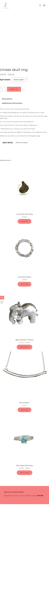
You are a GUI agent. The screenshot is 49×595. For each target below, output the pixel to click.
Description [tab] (7, 99)
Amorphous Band (24, 277)
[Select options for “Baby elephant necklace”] (24, 347)
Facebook (21, 136)
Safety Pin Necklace (24, 132)
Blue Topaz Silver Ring (24, 465)
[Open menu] (40, 5)
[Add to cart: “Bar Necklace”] (24, 409)
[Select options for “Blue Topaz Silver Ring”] (24, 472)
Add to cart (14, 89)
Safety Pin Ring (41, 132)
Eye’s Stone (5, 80)
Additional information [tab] (12, 103)
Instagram (32, 136)
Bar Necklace (24, 402)
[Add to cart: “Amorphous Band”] (24, 284)
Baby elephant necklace (24, 340)
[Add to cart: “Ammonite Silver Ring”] (24, 221)
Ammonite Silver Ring (24, 214)
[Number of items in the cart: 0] (44, 5)
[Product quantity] (3, 89)
